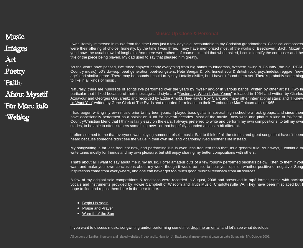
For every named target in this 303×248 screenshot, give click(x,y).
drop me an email (205, 227)
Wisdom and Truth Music (189, 184)
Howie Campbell (148, 184)
